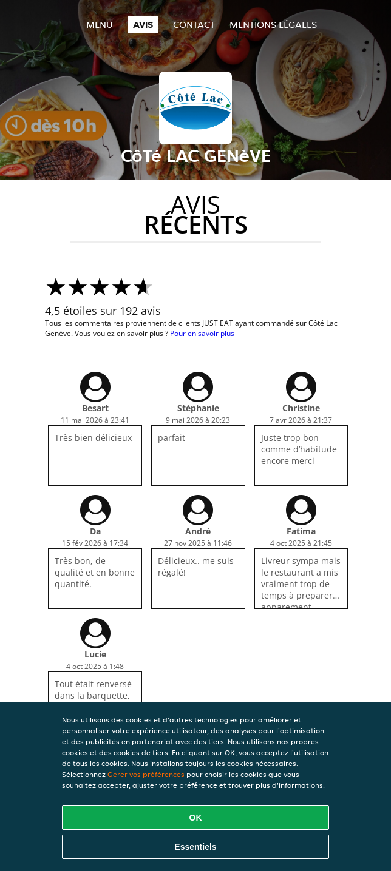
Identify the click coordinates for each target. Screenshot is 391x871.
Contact (194, 24)
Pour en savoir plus (202, 333)
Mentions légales (273, 24)
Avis (143, 24)
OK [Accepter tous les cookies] (195, 817)
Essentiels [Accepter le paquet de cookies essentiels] (195, 847)
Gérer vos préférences (146, 774)
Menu (99, 24)
